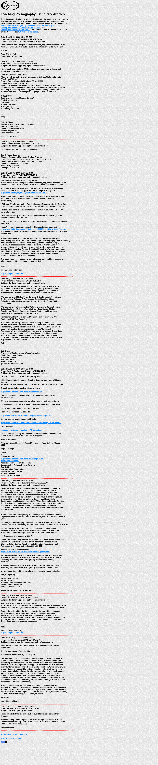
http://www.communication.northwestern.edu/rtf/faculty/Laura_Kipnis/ (31, 434)
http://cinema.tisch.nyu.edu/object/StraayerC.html (22, 442)
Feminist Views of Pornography (41, 26)
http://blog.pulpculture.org (12, 280)
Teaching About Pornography (13, 26)
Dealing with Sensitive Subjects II (15, 30)
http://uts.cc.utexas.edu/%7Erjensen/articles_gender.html (25, 567)
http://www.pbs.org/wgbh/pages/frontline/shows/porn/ (24, 195)
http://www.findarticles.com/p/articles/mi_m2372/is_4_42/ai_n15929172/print (33, 233)
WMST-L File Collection (28, 32)
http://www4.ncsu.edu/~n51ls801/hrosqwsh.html (21, 400)
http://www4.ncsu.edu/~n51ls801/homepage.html (22, 472)
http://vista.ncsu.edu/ (10, 474)
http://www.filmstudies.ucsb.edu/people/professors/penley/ (26, 426)
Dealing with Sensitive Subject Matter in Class (20, 28)
